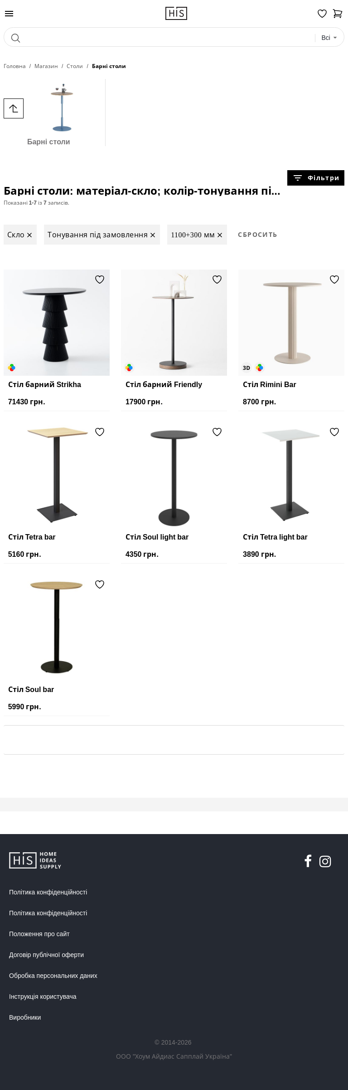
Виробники (25, 1017)
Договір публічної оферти (46, 954)
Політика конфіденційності (48, 892)
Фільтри (315, 177)
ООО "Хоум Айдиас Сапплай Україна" (174, 1056)
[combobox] (329, 38)
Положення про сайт (39, 934)
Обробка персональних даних (53, 975)
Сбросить (257, 234)
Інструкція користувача (42, 996)
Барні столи (49, 112)
